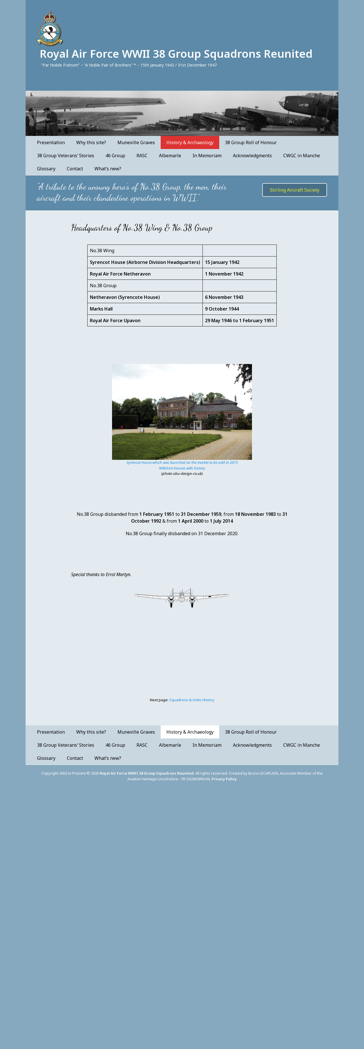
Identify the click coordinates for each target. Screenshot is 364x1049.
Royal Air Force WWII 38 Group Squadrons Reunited (176, 53)
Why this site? (91, 142)
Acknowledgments (252, 155)
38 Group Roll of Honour (251, 142)
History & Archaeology (190, 142)
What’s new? (107, 168)
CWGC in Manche (301, 155)
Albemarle (170, 155)
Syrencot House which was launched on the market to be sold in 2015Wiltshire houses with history (182, 465)
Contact (75, 168)
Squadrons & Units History (191, 699)
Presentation (51, 142)
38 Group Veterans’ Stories (65, 155)
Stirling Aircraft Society (294, 190)
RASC (142, 155)
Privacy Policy (224, 778)
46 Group (115, 155)
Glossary (46, 168)
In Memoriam (207, 155)
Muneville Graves (136, 142)
